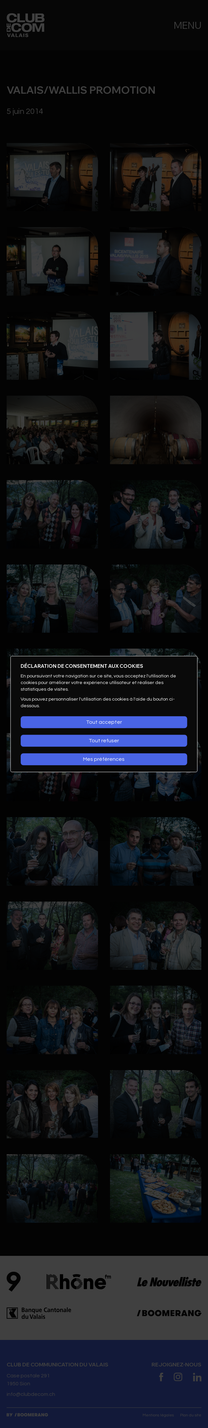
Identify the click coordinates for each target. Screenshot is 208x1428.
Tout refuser (104, 740)
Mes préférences (104, 759)
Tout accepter (104, 722)
